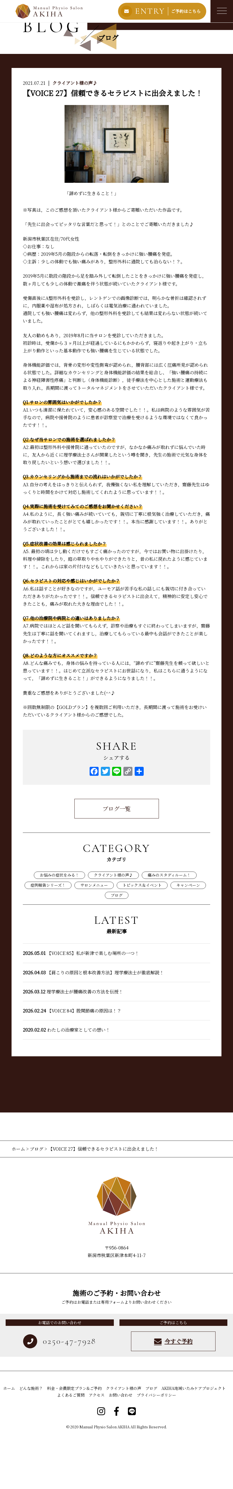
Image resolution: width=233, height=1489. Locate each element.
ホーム (19, 1201)
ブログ (117, 947)
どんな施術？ (31, 1440)
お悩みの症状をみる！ (59, 927)
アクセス (97, 1447)
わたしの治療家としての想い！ (66, 1081)
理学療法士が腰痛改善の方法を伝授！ (73, 1043)
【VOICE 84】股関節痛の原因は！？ (72, 1062)
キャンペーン (188, 937)
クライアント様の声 (123, 1440)
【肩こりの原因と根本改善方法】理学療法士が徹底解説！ (93, 1024)
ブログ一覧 (117, 860)
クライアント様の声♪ (74, 135)
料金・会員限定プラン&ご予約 (74, 1440)
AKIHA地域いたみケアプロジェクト (193, 1440)
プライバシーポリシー (156, 1447)
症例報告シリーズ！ (48, 937)
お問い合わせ (120, 1447)
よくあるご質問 (71, 1447)
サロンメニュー (94, 937)
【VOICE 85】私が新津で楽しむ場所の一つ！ (81, 1005)
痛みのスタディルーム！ (169, 927)
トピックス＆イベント (142, 937)
